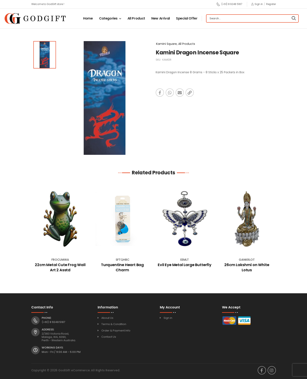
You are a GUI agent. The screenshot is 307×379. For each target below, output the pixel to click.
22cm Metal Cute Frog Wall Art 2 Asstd (60, 267)
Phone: (47, 318)
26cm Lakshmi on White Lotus (246, 267)
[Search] (294, 18)
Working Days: (52, 347)
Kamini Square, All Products (175, 44)
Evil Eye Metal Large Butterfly (184, 264)
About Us (107, 318)
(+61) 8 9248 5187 (229, 4)
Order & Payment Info (115, 331)
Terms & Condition (113, 324)
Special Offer (186, 18)
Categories (108, 18)
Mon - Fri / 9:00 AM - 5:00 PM (61, 352)
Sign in (257, 4)
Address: (48, 329)
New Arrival (160, 18)
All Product (136, 18)
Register (271, 4)
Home (88, 18)
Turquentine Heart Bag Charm (122, 267)
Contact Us (108, 337)
